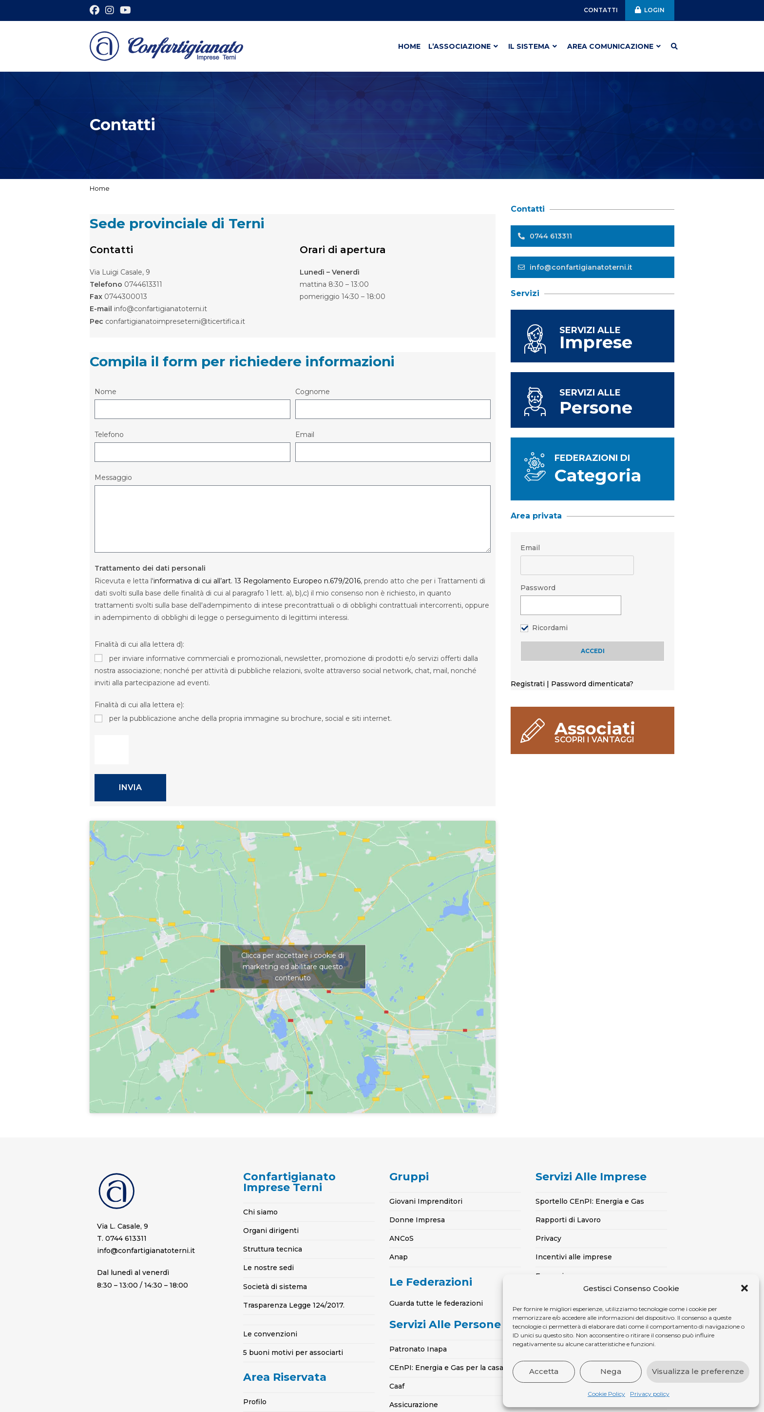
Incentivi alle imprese (573, 1257)
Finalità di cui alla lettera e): (139, 704)
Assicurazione (413, 1404)
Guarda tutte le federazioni (436, 1303)
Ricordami (550, 627)
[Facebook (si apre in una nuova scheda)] (96, 10)
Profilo (255, 1401)
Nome (105, 391)
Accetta (543, 1371)
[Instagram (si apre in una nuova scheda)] (109, 10)
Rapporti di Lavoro (568, 1219)
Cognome (312, 391)
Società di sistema (275, 1286)
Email (304, 434)
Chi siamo (260, 1212)
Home (100, 188)
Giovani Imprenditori (425, 1201)
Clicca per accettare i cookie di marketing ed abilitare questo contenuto (292, 966)
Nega (610, 1371)
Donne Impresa (417, 1219)
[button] (744, 1288)
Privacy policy (649, 1393)
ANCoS (401, 1238)
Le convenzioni (270, 1334)
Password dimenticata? (592, 683)
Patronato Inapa (418, 1349)
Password (537, 587)
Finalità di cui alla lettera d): (139, 644)
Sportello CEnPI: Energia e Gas (589, 1201)
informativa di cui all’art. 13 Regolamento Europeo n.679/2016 (257, 581)
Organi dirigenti (271, 1230)
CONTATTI (601, 10)
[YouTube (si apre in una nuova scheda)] (125, 10)
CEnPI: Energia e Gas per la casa (446, 1367)
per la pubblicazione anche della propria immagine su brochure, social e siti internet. (250, 718)
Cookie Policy (606, 1393)
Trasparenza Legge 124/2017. (293, 1305)
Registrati (529, 683)
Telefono (109, 434)
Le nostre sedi (268, 1267)
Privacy (548, 1238)
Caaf (396, 1386)
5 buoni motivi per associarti (293, 1352)
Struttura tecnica (272, 1249)
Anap (398, 1257)
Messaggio (113, 477)
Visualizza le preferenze (698, 1371)
